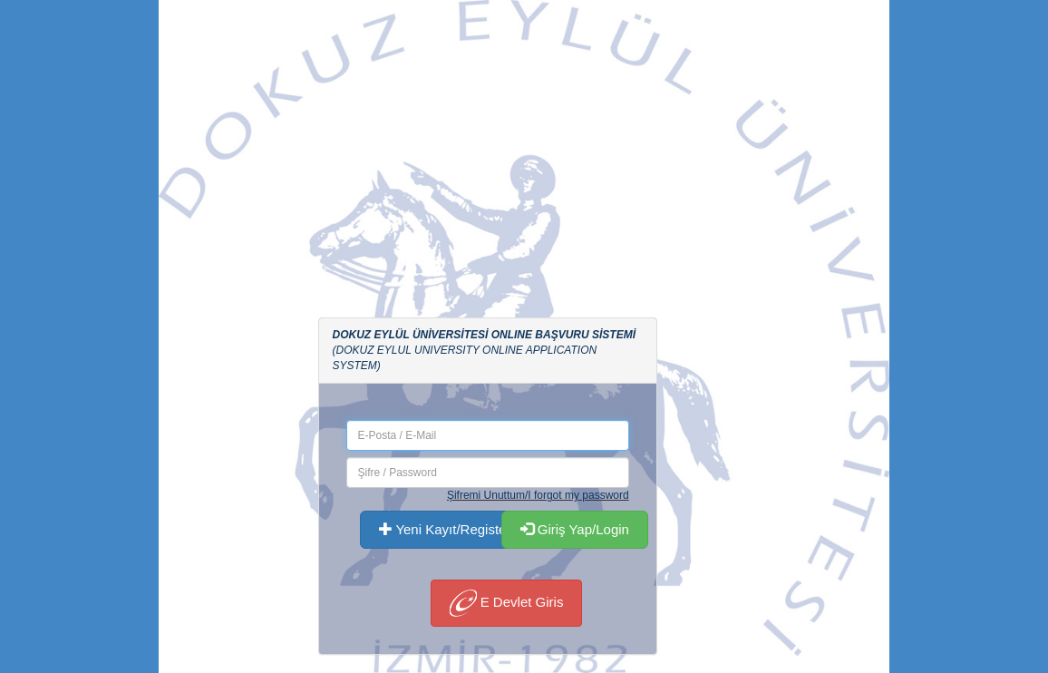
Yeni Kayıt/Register (445, 529)
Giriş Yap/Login (574, 529)
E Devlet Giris (507, 603)
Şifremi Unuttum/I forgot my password (538, 495)
